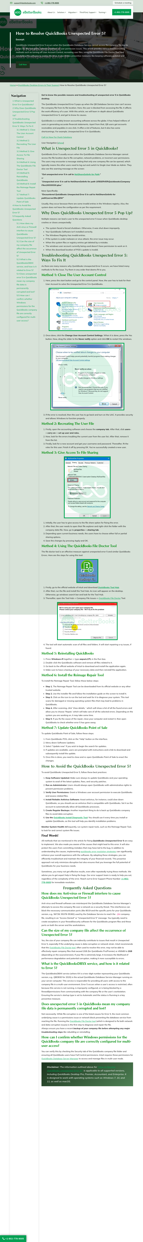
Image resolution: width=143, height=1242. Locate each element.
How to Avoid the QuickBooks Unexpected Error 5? (24, 209)
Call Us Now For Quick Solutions (56, 137)
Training (102, 12)
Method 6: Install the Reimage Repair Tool (26, 188)
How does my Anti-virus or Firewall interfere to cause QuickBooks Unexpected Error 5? (26, 230)
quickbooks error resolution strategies (98, 852)
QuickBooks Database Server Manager (59, 1059)
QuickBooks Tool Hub (108, 587)
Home (13, 85)
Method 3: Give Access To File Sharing (25, 155)
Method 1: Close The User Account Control (26, 134)
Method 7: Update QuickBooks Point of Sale (26, 198)
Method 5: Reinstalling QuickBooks (23, 177)
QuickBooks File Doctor (110, 598)
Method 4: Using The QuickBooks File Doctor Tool (26, 166)
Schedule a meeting (122, 3)
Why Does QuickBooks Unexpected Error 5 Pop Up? (24, 112)
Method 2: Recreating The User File (26, 144)
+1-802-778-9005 (13, 1238)
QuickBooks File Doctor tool (62, 948)
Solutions (61, 12)
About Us (51, 12)
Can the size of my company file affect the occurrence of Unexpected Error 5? (26, 248)
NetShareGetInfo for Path (86, 174)
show (60, 143)
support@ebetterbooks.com (25, 3)
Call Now (24, 65)
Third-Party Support (87, 12)
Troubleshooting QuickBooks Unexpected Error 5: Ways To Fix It (24, 123)
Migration (72, 12)
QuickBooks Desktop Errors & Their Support (38, 85)
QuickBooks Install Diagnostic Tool (70, 817)
